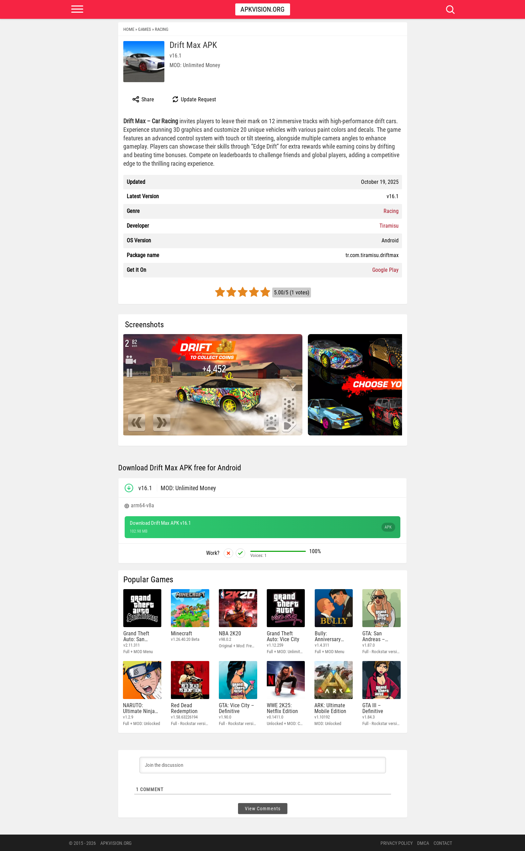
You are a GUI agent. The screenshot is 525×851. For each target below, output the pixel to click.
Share (143, 99)
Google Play (385, 270)
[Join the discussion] (262, 764)
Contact (443, 842)
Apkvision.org (262, 9)
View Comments (262, 808)
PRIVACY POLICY (396, 842)
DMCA (423, 842)
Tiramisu (389, 226)
